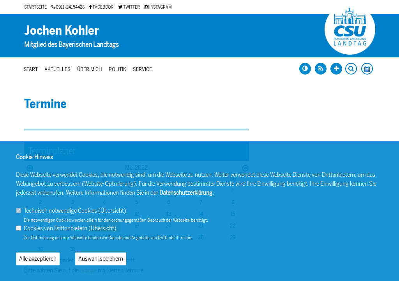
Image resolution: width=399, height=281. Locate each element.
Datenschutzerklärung (185, 192)
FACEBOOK (101, 7)
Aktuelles (57, 69)
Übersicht (112, 210)
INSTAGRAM (158, 7)
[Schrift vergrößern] (336, 69)
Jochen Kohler (61, 30)
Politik (117, 69)
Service (142, 69)
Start (31, 69)
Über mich (89, 69)
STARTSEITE (35, 7)
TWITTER (129, 7)
